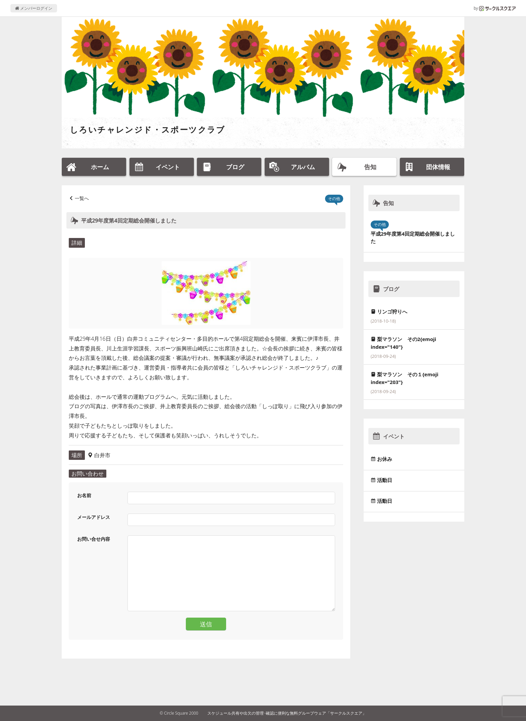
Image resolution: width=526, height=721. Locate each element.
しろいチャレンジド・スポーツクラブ (147, 129)
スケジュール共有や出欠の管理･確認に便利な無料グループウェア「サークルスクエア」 (286, 713)
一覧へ (82, 198)
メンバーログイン (33, 8)
